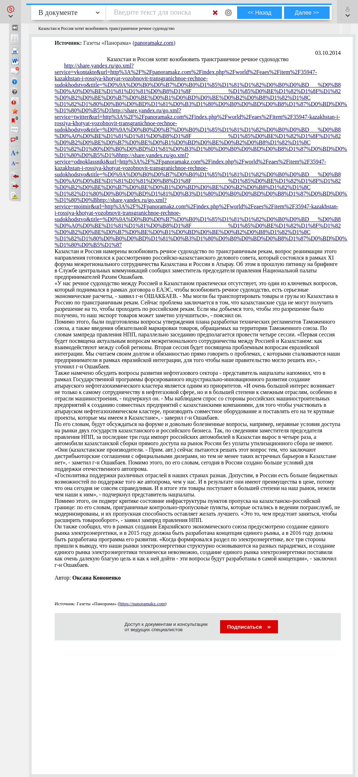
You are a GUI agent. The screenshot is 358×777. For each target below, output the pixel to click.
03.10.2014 (328, 53)
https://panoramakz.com (142, 603)
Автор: (88, 578)
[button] (10, 11)
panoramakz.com (153, 43)
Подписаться (249, 627)
